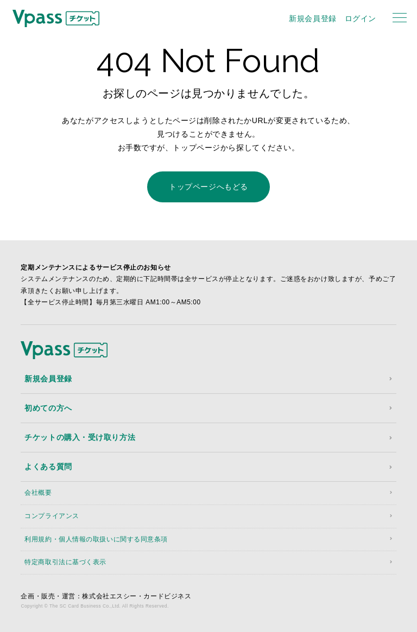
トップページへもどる (208, 186)
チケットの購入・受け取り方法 (79, 437)
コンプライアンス (51, 516)
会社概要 (38, 492)
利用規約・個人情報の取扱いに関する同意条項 (96, 539)
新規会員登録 (312, 18)
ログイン (360, 18)
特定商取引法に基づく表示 (65, 562)
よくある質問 (48, 466)
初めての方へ (48, 408)
